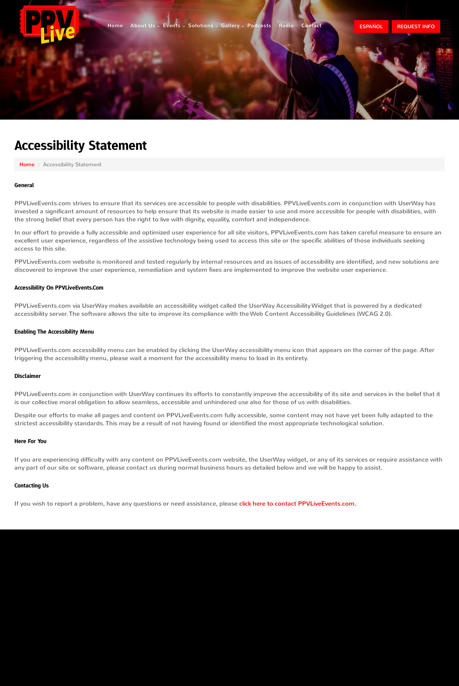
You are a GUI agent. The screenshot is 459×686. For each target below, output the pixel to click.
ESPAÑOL (371, 26)
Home (27, 164)
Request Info (416, 26)
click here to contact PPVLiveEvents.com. (297, 504)
